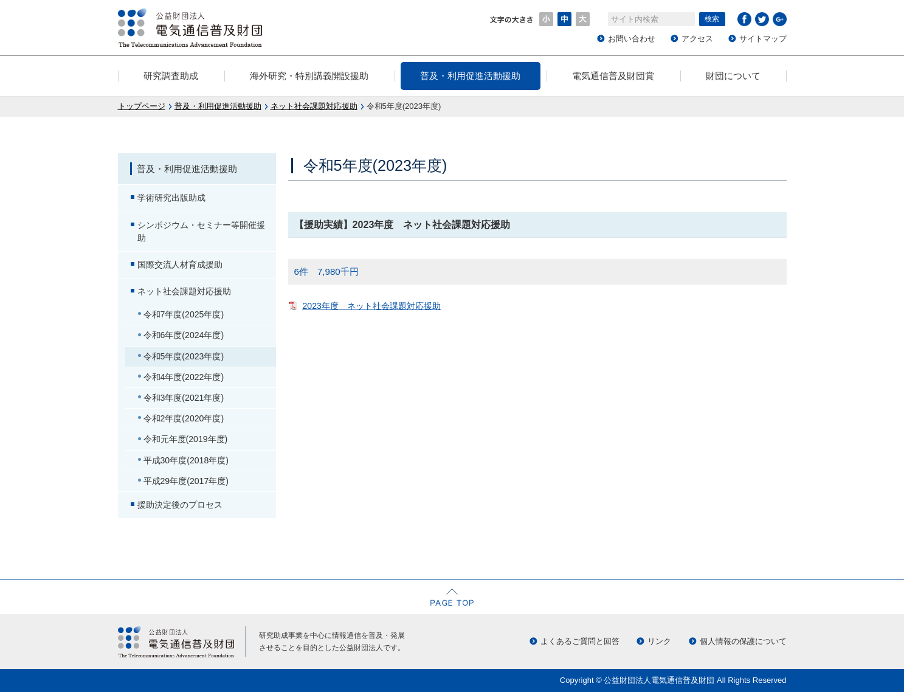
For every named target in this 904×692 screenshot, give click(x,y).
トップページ (141, 106)
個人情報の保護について (743, 641)
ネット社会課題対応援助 (314, 106)
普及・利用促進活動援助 (470, 76)
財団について (733, 76)
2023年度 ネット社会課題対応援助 (372, 306)
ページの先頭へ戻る (452, 596)
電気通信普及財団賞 (613, 76)
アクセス (697, 38)
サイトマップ (763, 38)
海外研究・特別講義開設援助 (309, 76)
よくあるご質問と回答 (579, 641)
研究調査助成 (170, 76)
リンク (659, 641)
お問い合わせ (631, 38)
